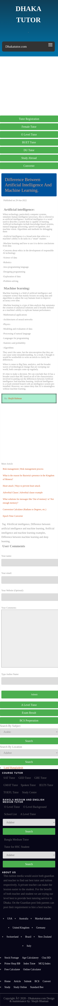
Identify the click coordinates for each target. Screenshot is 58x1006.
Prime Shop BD (12, 963)
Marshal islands (43, 918)
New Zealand (44, 936)
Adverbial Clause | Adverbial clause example (23, 492)
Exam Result (29, 712)
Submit (27, 981)
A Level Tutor (29, 704)
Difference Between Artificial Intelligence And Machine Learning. (28, 185)
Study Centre (29, 792)
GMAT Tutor (10, 785)
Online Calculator (32, 969)
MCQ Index (45, 963)
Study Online (20, 987)
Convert (47, 981)
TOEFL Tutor (11, 792)
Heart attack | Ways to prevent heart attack (21, 486)
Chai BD (46, 957)
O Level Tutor (29, 134)
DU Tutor (29, 150)
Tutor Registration (29, 118)
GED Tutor (25, 777)
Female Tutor (29, 126)
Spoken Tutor (28, 785)
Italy (29, 945)
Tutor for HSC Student (16, 846)
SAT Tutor (9, 777)
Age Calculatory (30, 957)
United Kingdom (21, 927)
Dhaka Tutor (28, 14)
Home (7, 981)
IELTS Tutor (46, 785)
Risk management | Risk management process (23, 469)
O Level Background (35, 806)
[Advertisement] (29, 85)
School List (10, 814)
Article (17, 981)
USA (9, 918)
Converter (29, 165)
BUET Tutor (29, 142)
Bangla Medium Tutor (16, 839)
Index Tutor (29, 963)
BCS (37, 981)
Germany (40, 927)
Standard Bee (36, 987)
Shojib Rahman (14, 398)
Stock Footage (11, 957)
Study (7, 987)
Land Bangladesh (13, 767)
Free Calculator (12, 969)
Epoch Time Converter (13, 516)
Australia (23, 918)
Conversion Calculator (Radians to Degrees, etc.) (24, 509)
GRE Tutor (40, 777)
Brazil (28, 936)
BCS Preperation (29, 720)
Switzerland (12, 936)
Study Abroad (29, 158)
